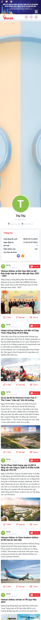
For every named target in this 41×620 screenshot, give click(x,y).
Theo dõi (35, 266)
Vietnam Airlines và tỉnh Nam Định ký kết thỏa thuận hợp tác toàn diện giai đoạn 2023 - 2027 (20, 273)
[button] (33, 317)
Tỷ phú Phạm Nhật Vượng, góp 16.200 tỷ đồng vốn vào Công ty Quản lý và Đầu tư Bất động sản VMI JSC (20, 467)
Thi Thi (8, 265)
